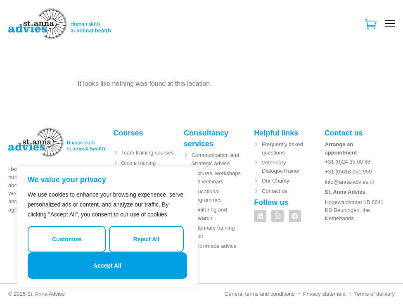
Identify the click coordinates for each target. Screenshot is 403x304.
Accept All (107, 265)
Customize (66, 239)
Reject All (146, 239)
